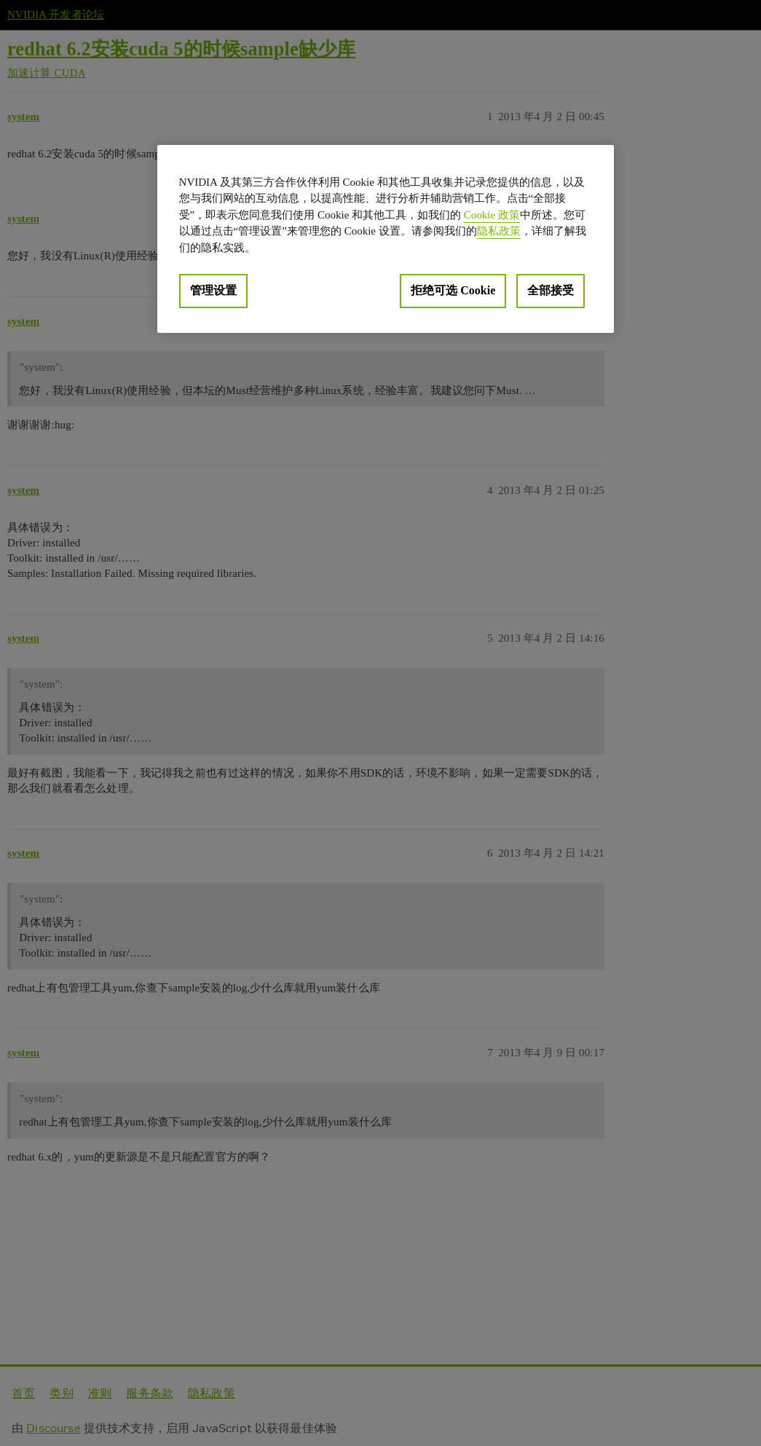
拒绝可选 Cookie (453, 290)
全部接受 (550, 290)
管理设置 (213, 290)
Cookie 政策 (492, 215)
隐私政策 (499, 231)
